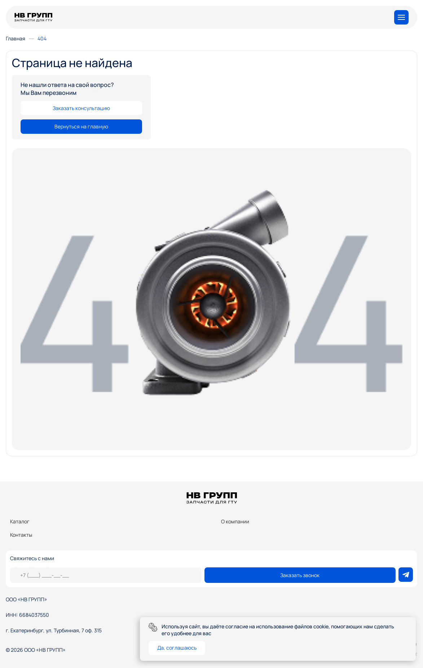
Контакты (21, 534)
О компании (235, 521)
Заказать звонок (300, 575)
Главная (15, 38)
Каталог (20, 521)
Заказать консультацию (81, 108)
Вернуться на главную (81, 126)
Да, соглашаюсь (177, 647)
